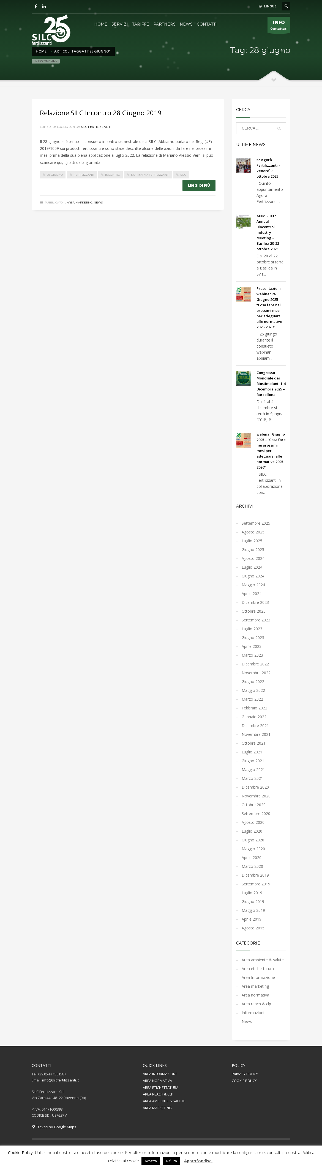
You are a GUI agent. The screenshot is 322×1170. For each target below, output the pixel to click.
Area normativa (255, 995)
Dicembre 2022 (255, 664)
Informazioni (253, 1012)
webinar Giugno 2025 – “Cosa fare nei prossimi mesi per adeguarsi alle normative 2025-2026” (271, 451)
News (98, 202)
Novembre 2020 (256, 796)
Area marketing (79, 202)
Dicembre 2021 (255, 725)
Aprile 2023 (251, 646)
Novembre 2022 (256, 672)
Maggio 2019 (253, 910)
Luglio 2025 (252, 540)
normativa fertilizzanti (150, 175)
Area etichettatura (258, 968)
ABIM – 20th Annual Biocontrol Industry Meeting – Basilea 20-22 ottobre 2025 (267, 232)
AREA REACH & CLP (158, 1094)
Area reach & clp (256, 1003)
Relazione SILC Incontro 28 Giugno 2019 (101, 112)
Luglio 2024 (252, 567)
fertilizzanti (84, 175)
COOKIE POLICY (244, 1080)
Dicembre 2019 (255, 875)
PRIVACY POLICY (245, 1073)
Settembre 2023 (256, 620)
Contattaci (279, 26)
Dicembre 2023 (255, 602)
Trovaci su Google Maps (54, 1126)
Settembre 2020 (256, 813)
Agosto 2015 (253, 928)
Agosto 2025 (253, 532)
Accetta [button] (151, 1160)
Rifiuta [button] (171, 1160)
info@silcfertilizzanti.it (60, 1080)
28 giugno (55, 175)
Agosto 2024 (253, 558)
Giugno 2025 (253, 549)
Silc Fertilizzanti (96, 127)
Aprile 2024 (251, 593)
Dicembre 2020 (255, 787)
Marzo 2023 (252, 655)
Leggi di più (199, 185)
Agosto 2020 (253, 822)
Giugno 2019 (253, 901)
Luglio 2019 (252, 892)
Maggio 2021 (253, 769)
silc (183, 175)
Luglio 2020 (252, 831)
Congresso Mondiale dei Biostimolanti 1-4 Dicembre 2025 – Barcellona (271, 383)
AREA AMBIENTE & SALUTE (164, 1101)
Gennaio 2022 (254, 716)
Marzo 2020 (252, 866)
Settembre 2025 (256, 523)
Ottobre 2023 (254, 611)
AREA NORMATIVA (157, 1080)
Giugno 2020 (253, 840)
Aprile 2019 (251, 919)
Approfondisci (198, 1160)
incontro (112, 175)
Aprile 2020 (251, 857)
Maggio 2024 (253, 584)
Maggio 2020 (253, 848)
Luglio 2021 (252, 752)
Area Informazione (258, 977)
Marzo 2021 (252, 778)
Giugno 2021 (253, 760)
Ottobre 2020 (254, 804)
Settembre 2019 (256, 884)
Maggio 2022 (253, 690)
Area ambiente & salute (263, 959)
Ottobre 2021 (254, 743)
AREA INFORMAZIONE (160, 1073)
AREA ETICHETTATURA (160, 1087)
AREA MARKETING (157, 1107)
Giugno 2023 (253, 637)
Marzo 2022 (252, 699)
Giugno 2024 (253, 576)
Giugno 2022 (253, 681)
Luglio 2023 (252, 628)
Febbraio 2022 (254, 708)
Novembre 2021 (256, 734)
